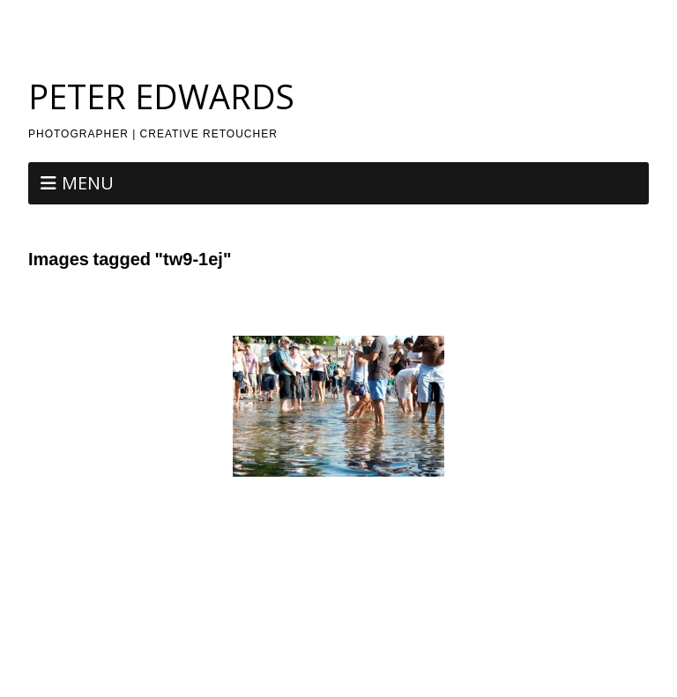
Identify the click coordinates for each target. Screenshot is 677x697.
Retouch (403, 17)
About (267, 17)
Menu (88, 183)
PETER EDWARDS (161, 96)
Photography (332, 17)
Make (253, 649)
